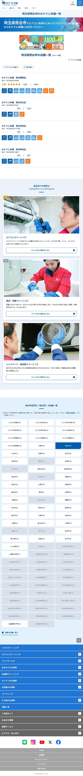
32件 (25, 84)
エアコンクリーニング (11, 654)
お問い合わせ (41, 769)
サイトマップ (41, 764)
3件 (18, 132)
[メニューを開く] (80, 3)
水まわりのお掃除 (9, 667)
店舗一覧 (5, 706)
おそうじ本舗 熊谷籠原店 (14, 77)
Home (41, 750)
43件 (29, 132)
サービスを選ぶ (12, 67)
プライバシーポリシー (41, 759)
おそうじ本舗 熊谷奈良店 (14, 125)
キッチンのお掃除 (9, 680)
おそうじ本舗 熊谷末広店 (14, 102)
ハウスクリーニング (10, 647)
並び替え (29, 67)
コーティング (7, 693)
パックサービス (8, 660)
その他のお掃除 (8, 700)
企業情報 (41, 755)
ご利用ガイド (7, 713)
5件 (18, 108)
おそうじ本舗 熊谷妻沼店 (14, 149)
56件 (36, 84)
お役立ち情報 (7, 720)
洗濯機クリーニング (10, 674)
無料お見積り (70, 413)
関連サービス (7, 726)
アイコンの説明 (76, 60)
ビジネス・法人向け (10, 733)
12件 (29, 108)
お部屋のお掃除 (8, 687)
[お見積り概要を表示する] (72, 3)
